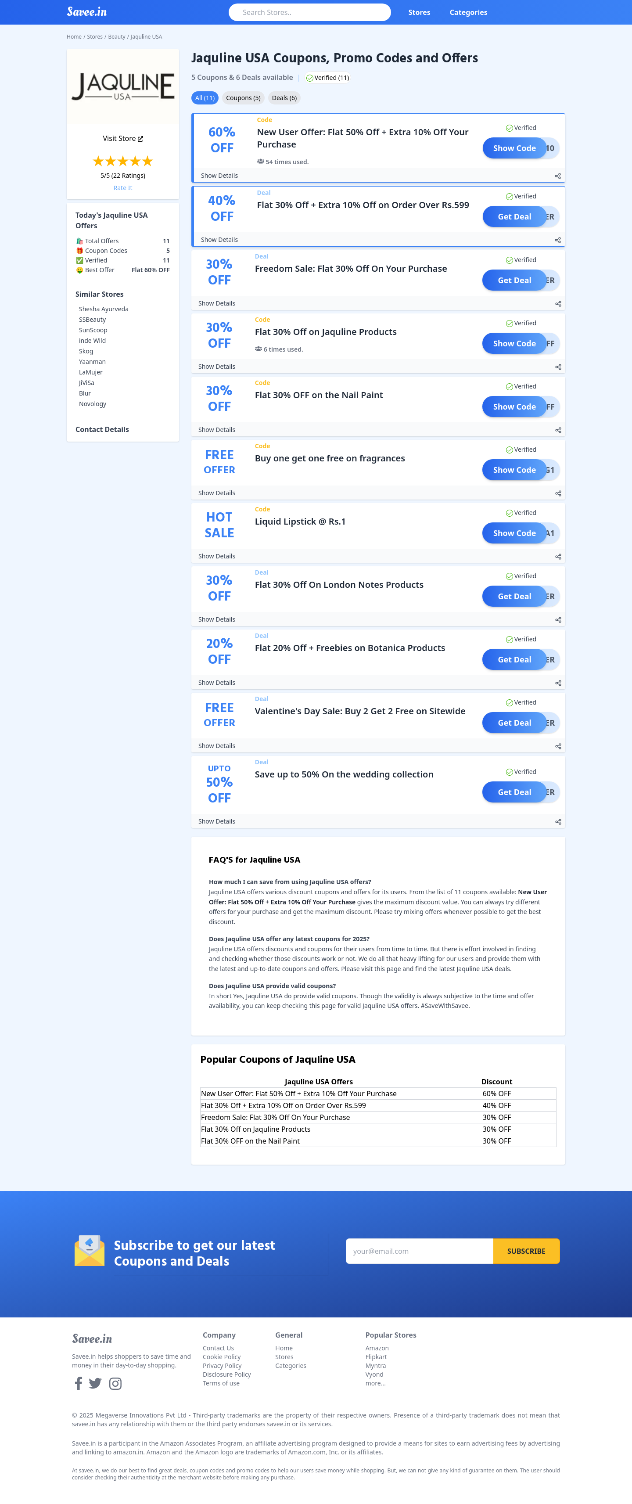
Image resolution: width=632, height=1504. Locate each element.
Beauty (117, 36)
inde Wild (92, 340)
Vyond (375, 1374)
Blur (85, 393)
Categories (469, 12)
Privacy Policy (222, 1365)
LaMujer (91, 372)
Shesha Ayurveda (104, 309)
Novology (92, 403)
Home (74, 36)
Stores (420, 12)
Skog (86, 351)
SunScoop (93, 330)
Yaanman (92, 361)
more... (376, 1383)
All (205, 98)
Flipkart (376, 1357)
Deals (284, 98)
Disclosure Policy (227, 1374)
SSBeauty (92, 319)
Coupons (243, 98)
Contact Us (218, 1348)
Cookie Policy (222, 1357)
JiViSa (86, 382)
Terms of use (221, 1383)
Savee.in (92, 1339)
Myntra (376, 1365)
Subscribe (526, 1251)
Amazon (377, 1348)
